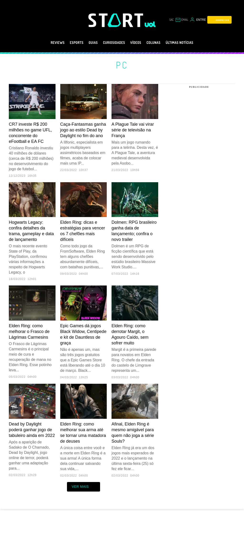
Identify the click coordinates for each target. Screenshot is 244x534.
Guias (87, 43)
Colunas (158, 43)
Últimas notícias (189, 43)
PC (122, 65)
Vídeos (137, 43)
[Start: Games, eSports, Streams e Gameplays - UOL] (116, 20)
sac (171, 19)
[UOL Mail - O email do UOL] (181, 20)
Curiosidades (112, 43)
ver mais (83, 487)
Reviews (46, 43)
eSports (68, 43)
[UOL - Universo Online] (150, 24)
